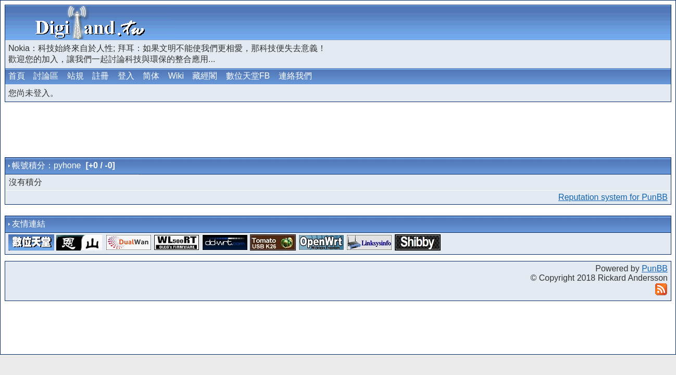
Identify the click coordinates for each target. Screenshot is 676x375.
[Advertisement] (548, 22)
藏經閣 (204, 75)
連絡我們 (295, 75)
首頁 (16, 75)
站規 (75, 75)
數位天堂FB (248, 75)
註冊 (100, 75)
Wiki (176, 75)
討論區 (45, 75)
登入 (126, 75)
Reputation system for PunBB (613, 197)
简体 (151, 75)
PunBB (655, 268)
